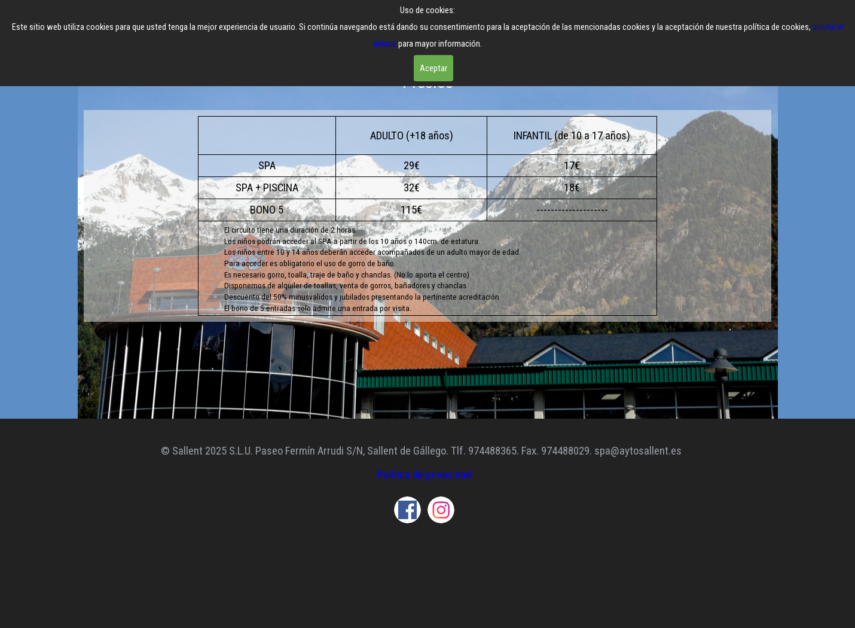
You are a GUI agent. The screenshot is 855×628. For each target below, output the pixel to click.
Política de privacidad (424, 474)
